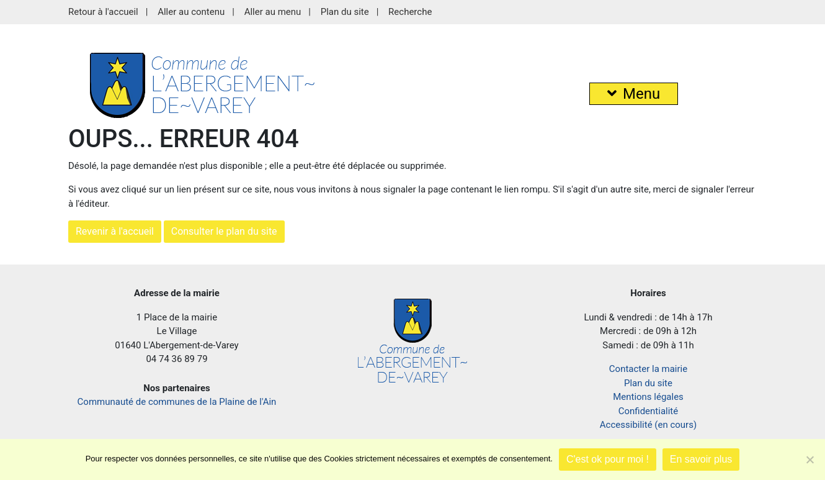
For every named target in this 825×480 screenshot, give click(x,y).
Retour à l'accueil (103, 11)
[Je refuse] (809, 459)
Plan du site (345, 11)
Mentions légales (648, 396)
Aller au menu (272, 11)
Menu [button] (633, 93)
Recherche (410, 11)
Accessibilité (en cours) (648, 424)
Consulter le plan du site (224, 231)
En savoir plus (701, 459)
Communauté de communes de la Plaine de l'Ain (177, 401)
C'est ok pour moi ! (607, 459)
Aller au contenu (191, 11)
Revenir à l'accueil (115, 231)
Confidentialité (648, 411)
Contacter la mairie (648, 368)
